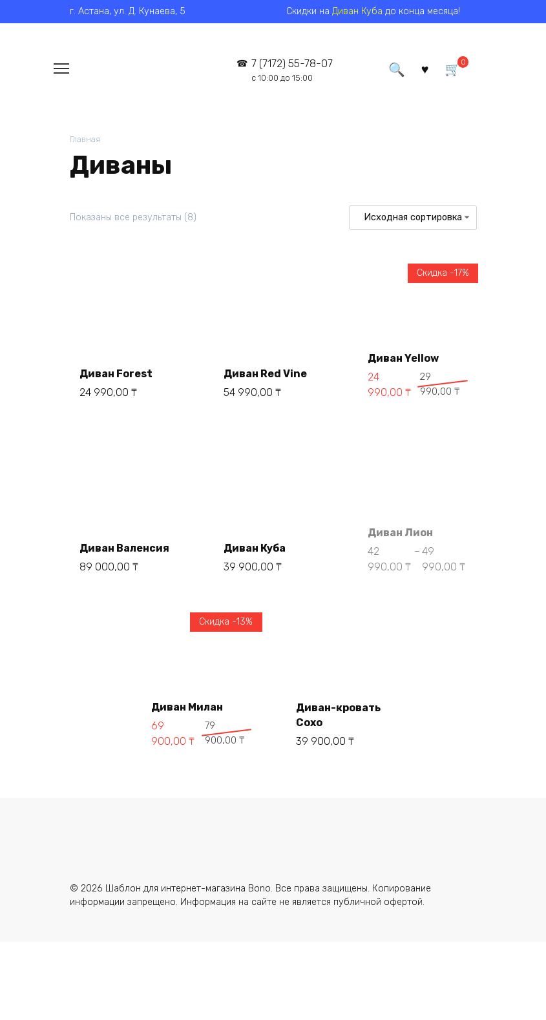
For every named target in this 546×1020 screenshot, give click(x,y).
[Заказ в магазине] (412, 217)
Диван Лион (400, 532)
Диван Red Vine (265, 374)
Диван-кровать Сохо (338, 715)
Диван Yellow (403, 358)
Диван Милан (187, 707)
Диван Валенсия (124, 548)
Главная (85, 139)
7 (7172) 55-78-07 (292, 70)
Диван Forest (115, 374)
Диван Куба (357, 11)
